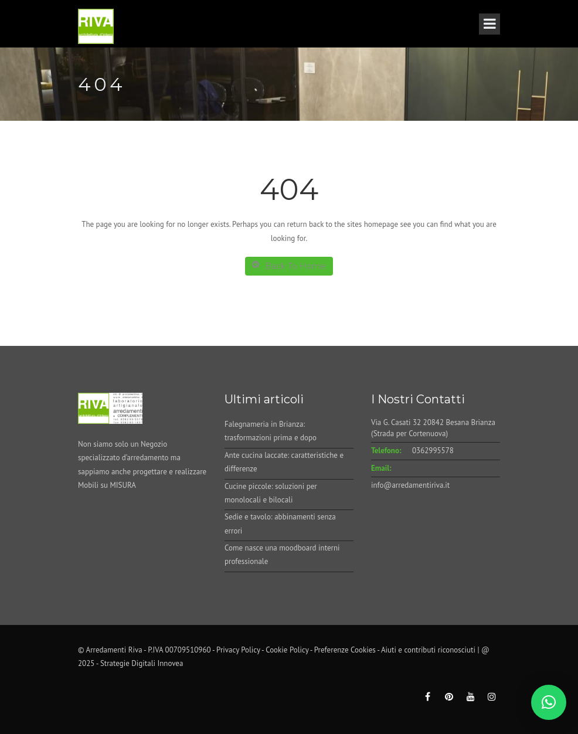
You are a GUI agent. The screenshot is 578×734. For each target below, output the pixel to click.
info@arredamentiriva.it (410, 485)
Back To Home (289, 265)
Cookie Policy (287, 650)
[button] (548, 702)
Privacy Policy (238, 650)
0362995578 (433, 451)
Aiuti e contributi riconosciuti (428, 650)
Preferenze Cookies (345, 650)
